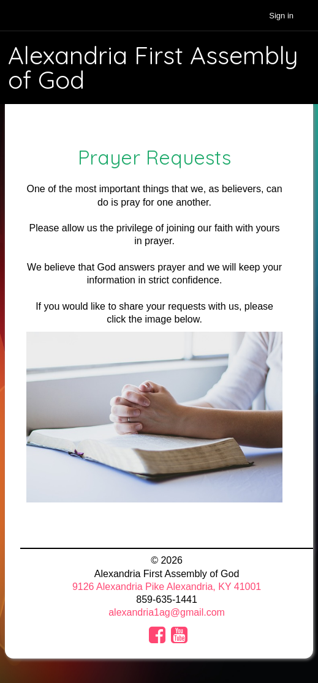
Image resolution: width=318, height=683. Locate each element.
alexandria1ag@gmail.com (166, 612)
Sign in (281, 15)
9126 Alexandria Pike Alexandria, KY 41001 (166, 586)
